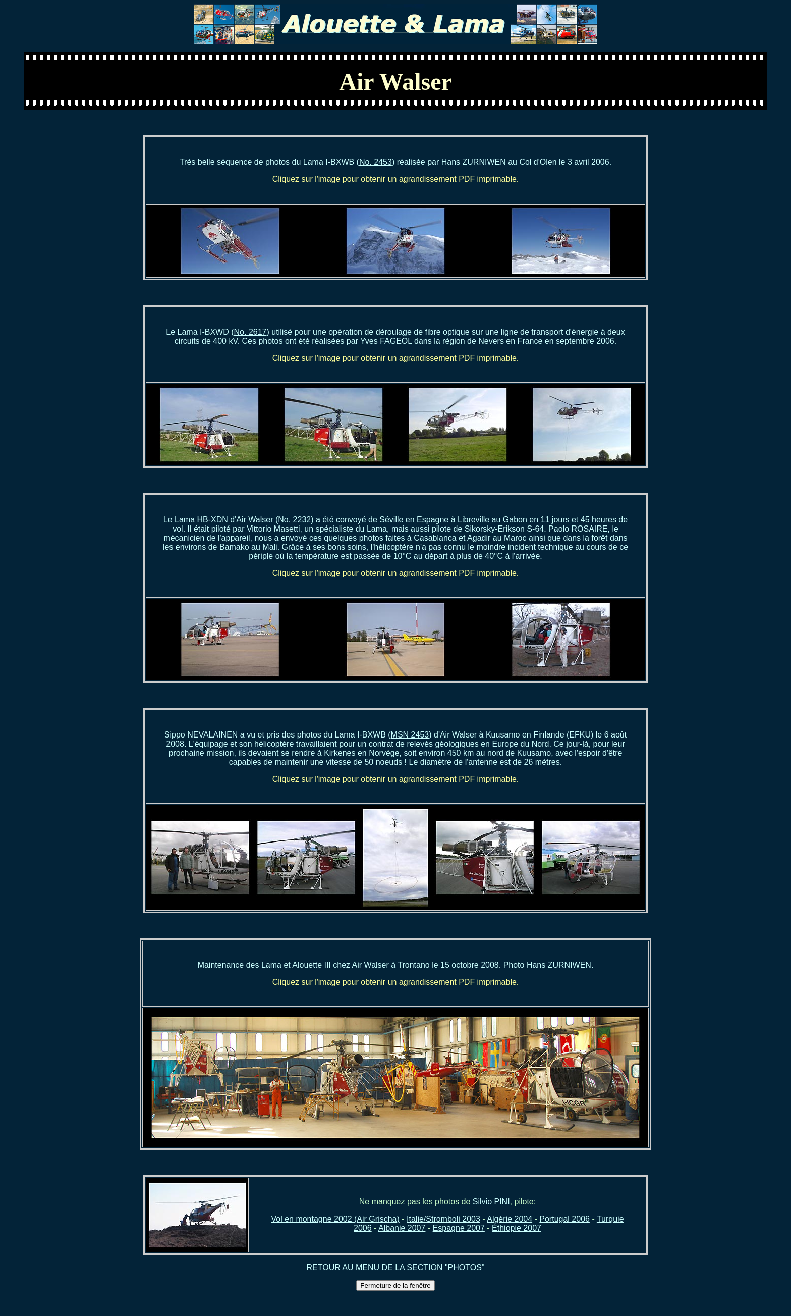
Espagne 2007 (459, 1228)
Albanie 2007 (401, 1228)
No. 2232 (294, 519)
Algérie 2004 (509, 1219)
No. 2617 (250, 332)
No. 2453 (375, 161)
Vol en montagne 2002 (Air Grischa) (335, 1219)
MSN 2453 (410, 734)
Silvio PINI (491, 1201)
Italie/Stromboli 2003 (443, 1219)
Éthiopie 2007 (516, 1228)
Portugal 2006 (564, 1219)
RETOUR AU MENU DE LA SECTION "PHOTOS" (395, 1267)
